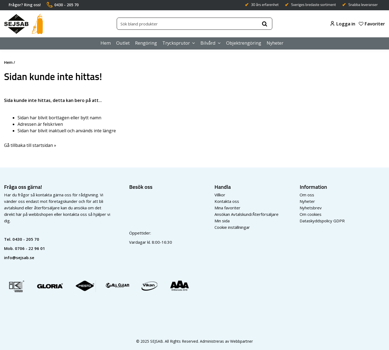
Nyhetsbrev (311, 207)
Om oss (307, 194)
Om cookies (310, 214)
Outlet (123, 43)
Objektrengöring (243, 43)
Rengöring (146, 43)
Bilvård (208, 43)
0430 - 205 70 (25, 239)
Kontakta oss (226, 201)
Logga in (343, 24)
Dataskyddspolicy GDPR (322, 220)
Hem (105, 43)
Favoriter (372, 23)
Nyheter (275, 43)
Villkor (219, 194)
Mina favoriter (227, 207)
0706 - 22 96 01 (30, 248)
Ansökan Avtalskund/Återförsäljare (246, 214)
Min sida (222, 220)
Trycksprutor (176, 43)
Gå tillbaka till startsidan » (30, 145)
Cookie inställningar (232, 227)
